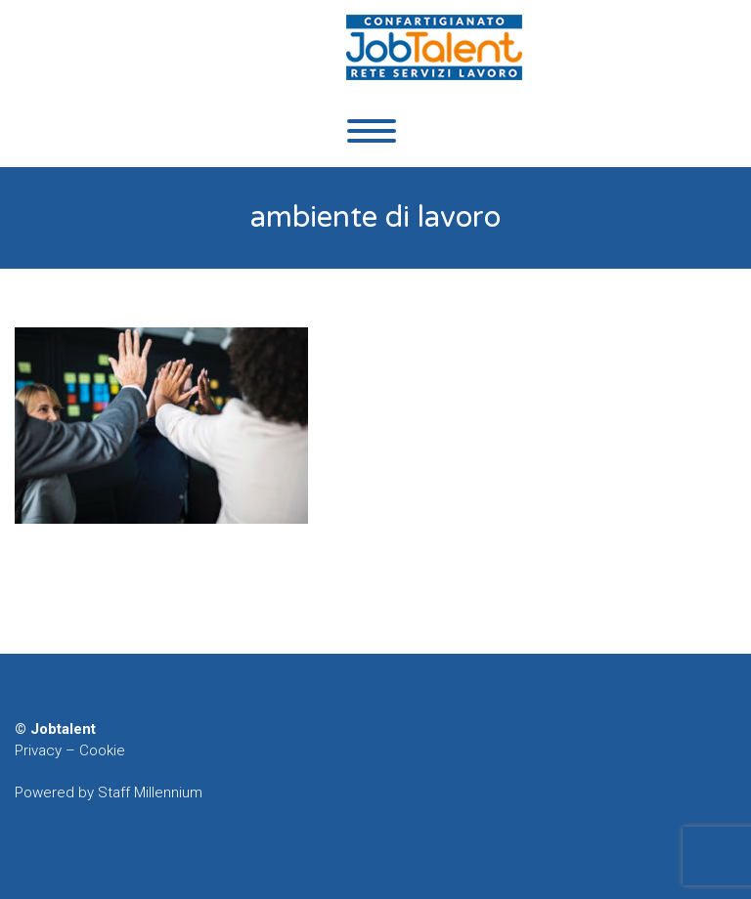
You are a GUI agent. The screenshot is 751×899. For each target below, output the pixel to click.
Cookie (102, 750)
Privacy (38, 750)
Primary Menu (371, 130)
